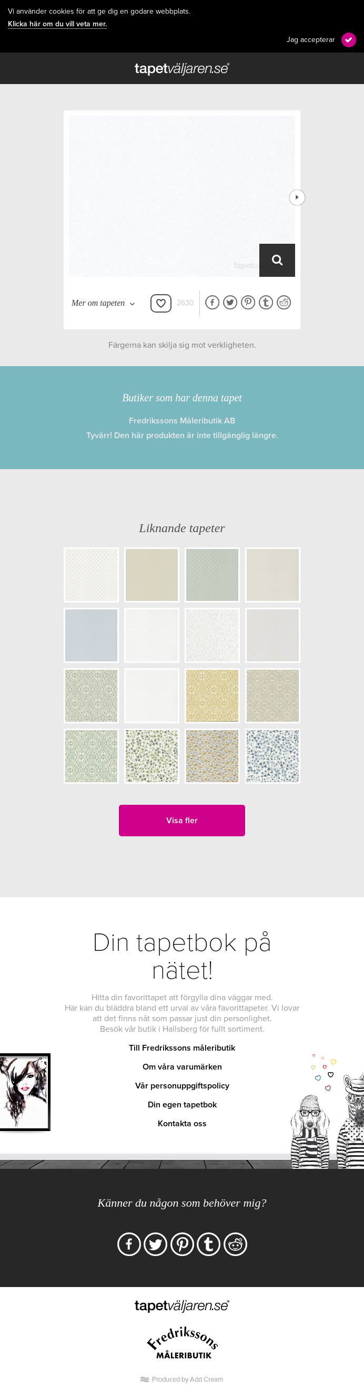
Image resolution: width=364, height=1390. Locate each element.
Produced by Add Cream (188, 1379)
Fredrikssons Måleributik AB (182, 421)
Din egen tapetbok (182, 1104)
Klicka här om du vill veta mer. (57, 24)
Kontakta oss (182, 1123)
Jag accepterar (311, 39)
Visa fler (182, 820)
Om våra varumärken (182, 1067)
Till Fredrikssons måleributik (182, 1048)
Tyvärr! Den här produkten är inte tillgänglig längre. (182, 435)
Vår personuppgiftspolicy (182, 1086)
